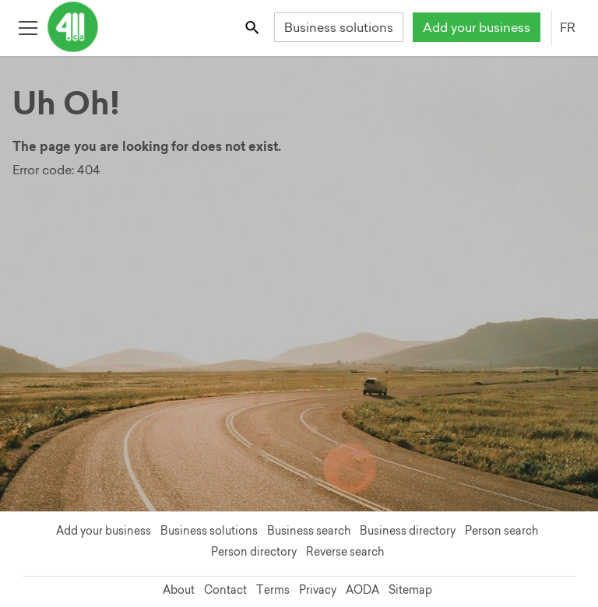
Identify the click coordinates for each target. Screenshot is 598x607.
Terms (273, 590)
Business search (308, 531)
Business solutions (338, 27)
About (179, 590)
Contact (225, 590)
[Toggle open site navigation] (27, 26)
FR (567, 27)
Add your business (476, 27)
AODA (362, 590)
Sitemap (410, 590)
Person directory (254, 552)
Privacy (317, 590)
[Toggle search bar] (253, 26)
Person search (501, 531)
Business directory (408, 531)
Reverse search (345, 552)
